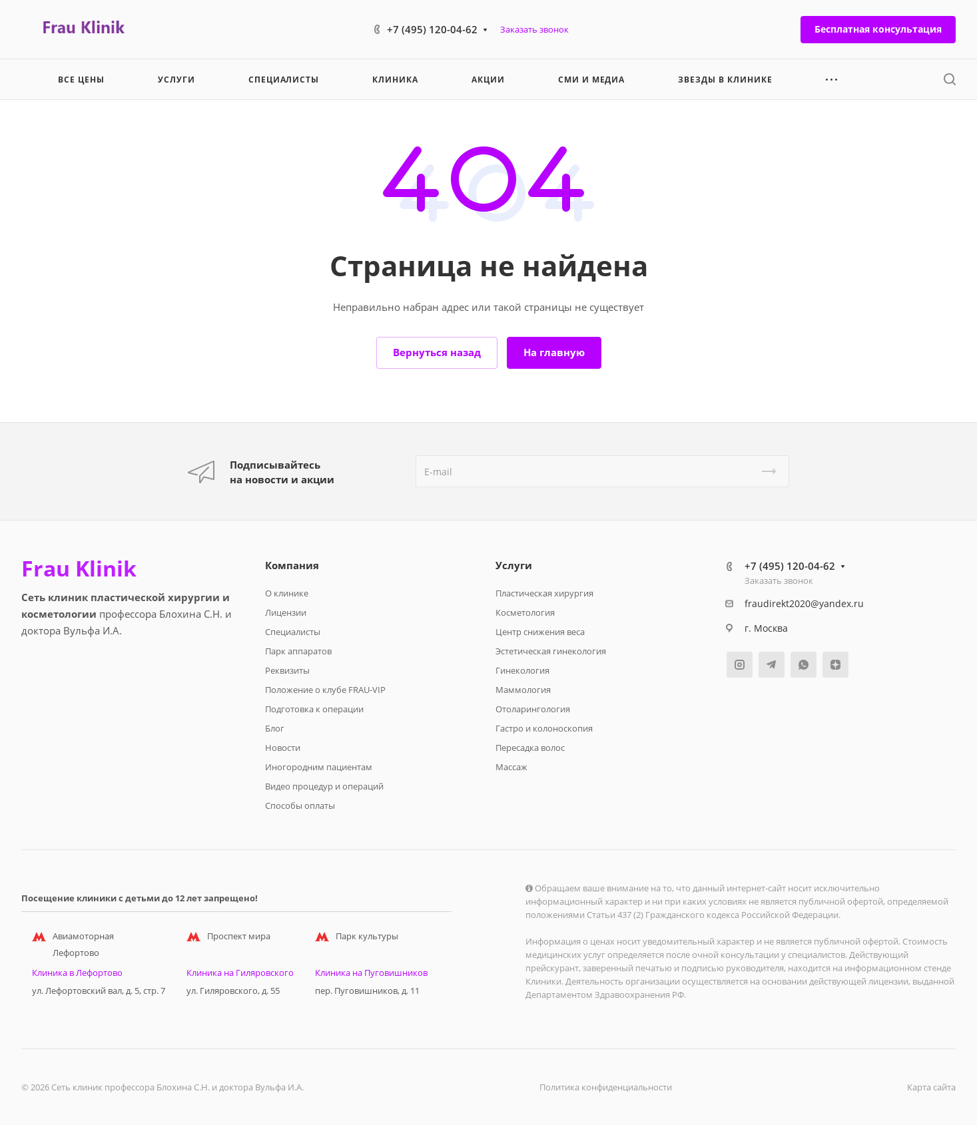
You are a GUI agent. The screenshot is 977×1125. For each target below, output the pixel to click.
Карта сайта (931, 1087)
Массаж (511, 767)
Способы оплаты (300, 805)
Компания (292, 565)
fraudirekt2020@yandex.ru (804, 603)
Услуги (513, 565)
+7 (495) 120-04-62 (432, 29)
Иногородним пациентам (318, 767)
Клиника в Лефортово (77, 973)
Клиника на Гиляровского (240, 973)
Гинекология (522, 670)
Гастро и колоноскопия (544, 728)
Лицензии (285, 612)
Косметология (525, 612)
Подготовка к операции (314, 709)
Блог (274, 728)
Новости (282, 748)
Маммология (523, 690)
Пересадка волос (530, 748)
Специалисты (292, 632)
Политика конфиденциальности (605, 1087)
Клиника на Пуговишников (371, 973)
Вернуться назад (437, 352)
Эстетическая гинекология (550, 651)
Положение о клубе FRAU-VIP (325, 690)
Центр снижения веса (540, 632)
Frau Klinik (79, 568)
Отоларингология (532, 709)
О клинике (286, 593)
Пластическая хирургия (544, 593)
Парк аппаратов (298, 651)
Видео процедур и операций (324, 786)
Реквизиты (287, 670)
